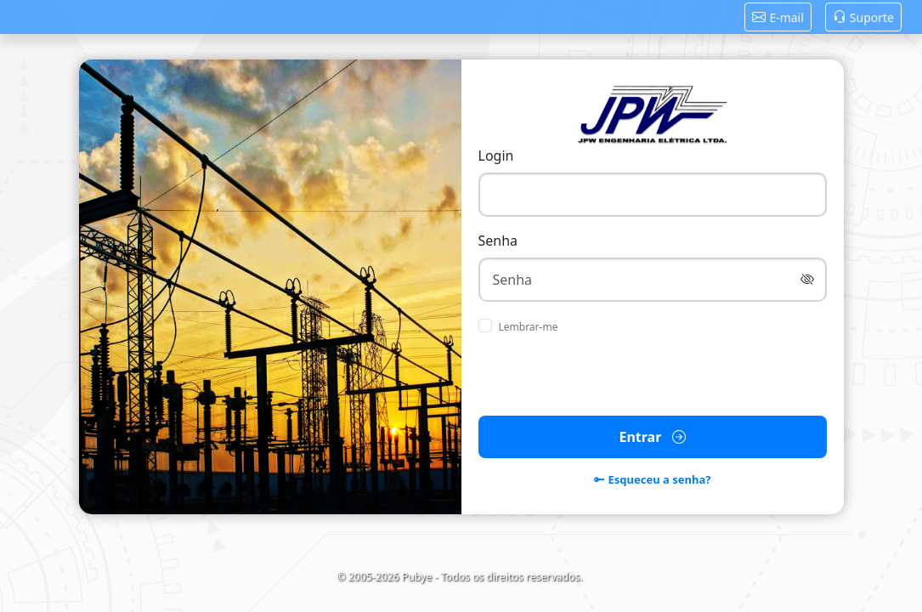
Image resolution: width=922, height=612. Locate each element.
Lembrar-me (528, 327)
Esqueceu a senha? (652, 480)
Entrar (652, 437)
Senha (498, 240)
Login (496, 155)
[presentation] (651, 376)
